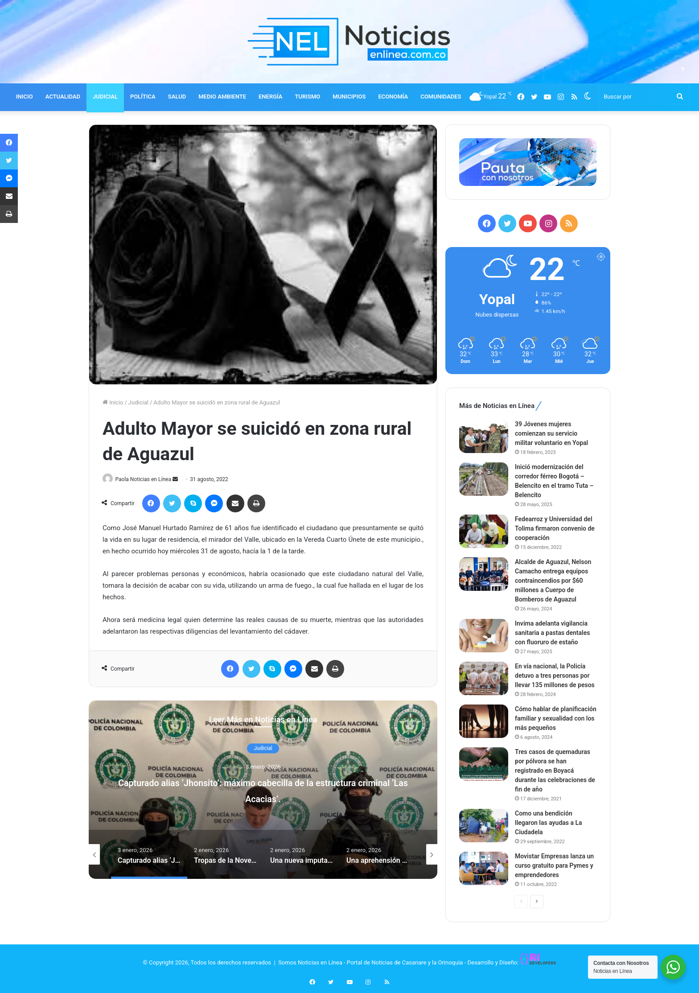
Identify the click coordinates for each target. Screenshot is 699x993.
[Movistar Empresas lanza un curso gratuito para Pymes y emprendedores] (483, 868)
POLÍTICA (143, 96)
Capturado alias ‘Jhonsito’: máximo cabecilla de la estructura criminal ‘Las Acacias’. (263, 790)
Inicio (113, 402)
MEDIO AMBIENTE (222, 96)
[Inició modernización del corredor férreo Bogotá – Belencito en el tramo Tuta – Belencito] (483, 479)
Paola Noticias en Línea (147, 479)
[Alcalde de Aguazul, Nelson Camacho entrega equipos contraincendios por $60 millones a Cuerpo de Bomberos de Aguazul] (483, 574)
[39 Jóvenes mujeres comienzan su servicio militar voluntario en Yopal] (483, 436)
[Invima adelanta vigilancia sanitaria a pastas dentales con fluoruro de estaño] (483, 635)
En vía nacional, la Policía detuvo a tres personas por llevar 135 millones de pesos (555, 675)
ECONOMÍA (393, 96)
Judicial (138, 402)
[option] (263, 790)
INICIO (24, 96)
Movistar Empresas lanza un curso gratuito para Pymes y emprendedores (554, 865)
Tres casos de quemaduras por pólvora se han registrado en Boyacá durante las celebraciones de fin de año (555, 770)
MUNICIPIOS (349, 96)
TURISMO (308, 96)
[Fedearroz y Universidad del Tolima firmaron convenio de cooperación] (483, 531)
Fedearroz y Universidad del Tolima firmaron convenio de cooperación (555, 528)
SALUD (177, 96)
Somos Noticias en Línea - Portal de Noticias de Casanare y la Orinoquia (370, 962)
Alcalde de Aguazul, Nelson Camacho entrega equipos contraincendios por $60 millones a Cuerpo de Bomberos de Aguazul (553, 580)
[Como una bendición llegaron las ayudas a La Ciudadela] (483, 825)
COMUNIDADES (440, 96)
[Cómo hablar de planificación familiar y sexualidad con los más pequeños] (483, 721)
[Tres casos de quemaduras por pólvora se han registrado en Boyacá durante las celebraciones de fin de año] (483, 764)
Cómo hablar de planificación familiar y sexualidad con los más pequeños (555, 718)
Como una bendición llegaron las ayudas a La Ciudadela (548, 823)
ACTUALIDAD (62, 96)
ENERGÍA (271, 96)
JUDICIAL (105, 96)
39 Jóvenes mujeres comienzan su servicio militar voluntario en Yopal (551, 433)
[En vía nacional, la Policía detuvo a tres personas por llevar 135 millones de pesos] (483, 678)
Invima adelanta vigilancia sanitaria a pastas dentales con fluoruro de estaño (552, 633)
